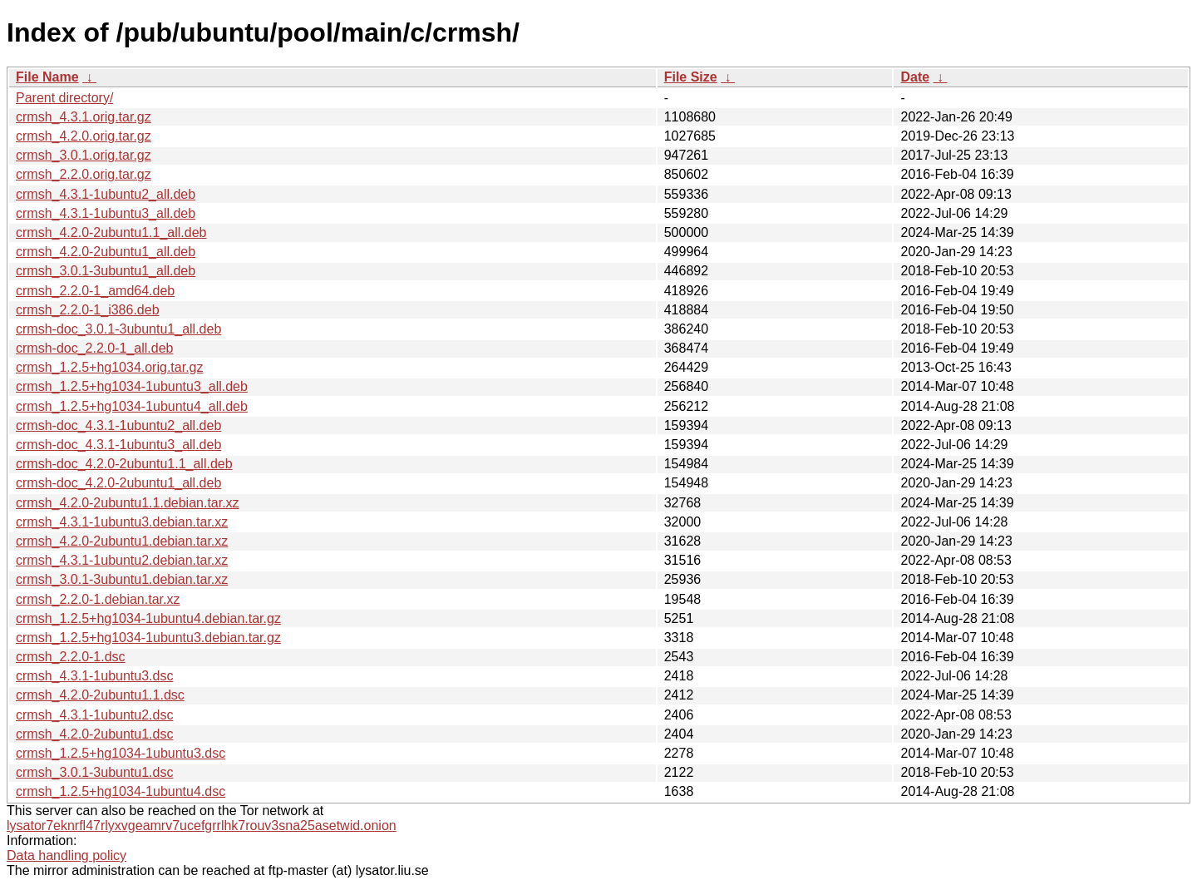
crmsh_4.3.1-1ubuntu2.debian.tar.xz (122, 560)
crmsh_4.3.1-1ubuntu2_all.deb (105, 194)
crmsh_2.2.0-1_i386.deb (88, 310)
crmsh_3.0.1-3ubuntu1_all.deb (105, 271)
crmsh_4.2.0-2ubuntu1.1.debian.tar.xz (127, 503)
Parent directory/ (64, 98)
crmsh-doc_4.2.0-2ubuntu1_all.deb (118, 483)
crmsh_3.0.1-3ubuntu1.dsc (94, 772)
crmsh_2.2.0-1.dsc (71, 657)
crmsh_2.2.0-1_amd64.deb (95, 291)
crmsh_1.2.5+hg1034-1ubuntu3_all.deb (132, 386)
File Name (47, 77)
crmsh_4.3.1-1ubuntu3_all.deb (105, 213)
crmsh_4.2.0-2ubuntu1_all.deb (105, 252)
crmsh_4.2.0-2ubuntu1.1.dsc (100, 695)
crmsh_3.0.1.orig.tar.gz (83, 155)
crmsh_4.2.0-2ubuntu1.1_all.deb (111, 232)
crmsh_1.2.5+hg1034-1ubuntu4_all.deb (132, 406)
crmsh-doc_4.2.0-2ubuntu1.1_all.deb (124, 464)
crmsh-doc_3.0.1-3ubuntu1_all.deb (118, 329)
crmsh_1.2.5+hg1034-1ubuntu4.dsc (120, 791)
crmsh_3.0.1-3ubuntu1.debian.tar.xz (122, 579)
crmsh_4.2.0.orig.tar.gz (83, 136)
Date (914, 77)
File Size (690, 77)
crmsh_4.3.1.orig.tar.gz (83, 117)
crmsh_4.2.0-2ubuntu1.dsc (94, 734)
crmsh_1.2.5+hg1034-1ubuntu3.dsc (120, 753)
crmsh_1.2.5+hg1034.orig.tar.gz (109, 367)
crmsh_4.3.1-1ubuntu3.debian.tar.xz (122, 522)
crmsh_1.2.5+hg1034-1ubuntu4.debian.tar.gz (148, 618)
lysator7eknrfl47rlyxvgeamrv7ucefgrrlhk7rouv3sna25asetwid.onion (202, 825)
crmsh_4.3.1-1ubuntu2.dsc (94, 715)
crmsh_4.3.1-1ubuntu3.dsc (94, 676)
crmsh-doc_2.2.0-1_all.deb (94, 348)
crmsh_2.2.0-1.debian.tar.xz (98, 599)
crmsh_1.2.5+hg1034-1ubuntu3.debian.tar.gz (148, 637)
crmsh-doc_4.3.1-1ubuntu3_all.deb (118, 445)
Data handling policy (66, 855)
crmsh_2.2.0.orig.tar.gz (83, 174)
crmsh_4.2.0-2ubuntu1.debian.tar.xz (122, 541)
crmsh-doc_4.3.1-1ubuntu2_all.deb (118, 425)
